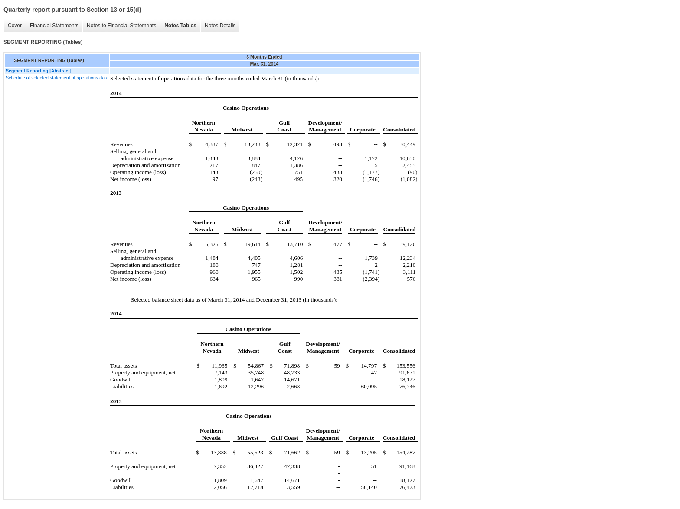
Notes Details (220, 26)
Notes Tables (180, 26)
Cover (15, 26)
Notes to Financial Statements (121, 26)
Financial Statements (54, 26)
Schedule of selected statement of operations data (57, 77)
